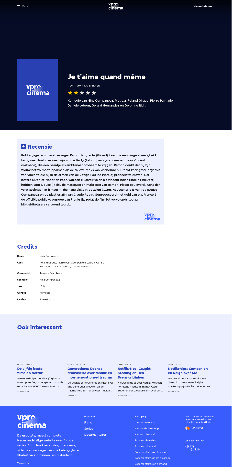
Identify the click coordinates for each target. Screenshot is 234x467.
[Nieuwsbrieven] (202, 6)
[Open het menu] (23, 6)
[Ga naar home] (115, 6)
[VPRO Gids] (192, 448)
